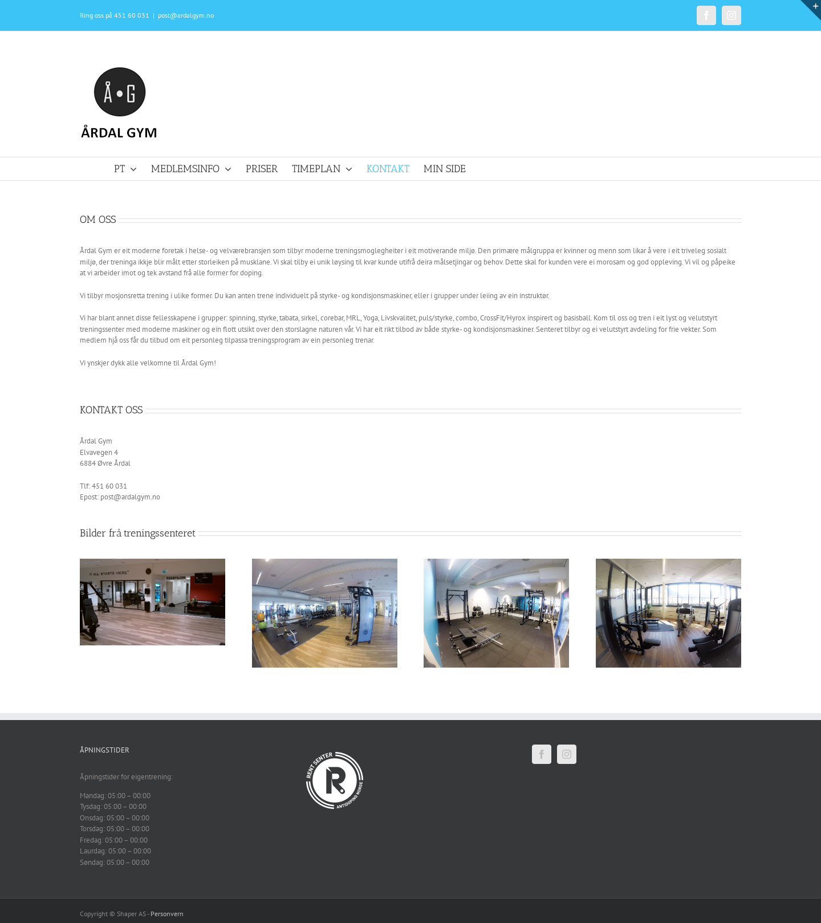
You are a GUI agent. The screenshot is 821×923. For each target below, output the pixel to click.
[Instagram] (566, 754)
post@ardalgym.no (186, 15)
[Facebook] (541, 754)
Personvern (167, 913)
